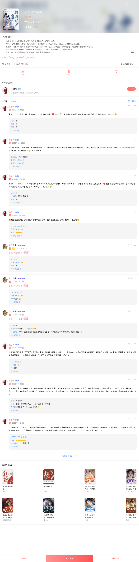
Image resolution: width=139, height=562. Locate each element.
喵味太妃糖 (130, 492)
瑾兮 (12, 401)
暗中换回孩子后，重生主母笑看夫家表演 (131, 517)
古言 (26, 22)
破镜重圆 (20, 57)
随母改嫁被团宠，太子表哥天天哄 (131, 489)
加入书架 (23, 558)
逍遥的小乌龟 (16, 157)
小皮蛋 (13, 196)
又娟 (12, 121)
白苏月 (87, 492)
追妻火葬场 (30, 57)
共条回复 (15, 131)
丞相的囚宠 (48, 487)
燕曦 (12, 124)
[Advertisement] (69, 543)
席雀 (45, 492)
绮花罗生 (12, 245)
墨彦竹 (27, 17)
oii (11, 193)
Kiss (12, 440)
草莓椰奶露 (7, 520)
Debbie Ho (15, 226)
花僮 (127, 520)
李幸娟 (13, 407)
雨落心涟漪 (15, 229)
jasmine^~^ (15, 443)
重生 (4, 57)
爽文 (11, 57)
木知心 (46, 520)
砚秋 (86, 520)
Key (12, 299)
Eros (12, 233)
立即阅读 (69, 558)
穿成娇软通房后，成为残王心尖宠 (8, 517)
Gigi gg (13, 365)
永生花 (13, 362)
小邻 (12, 404)
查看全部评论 (69, 456)
